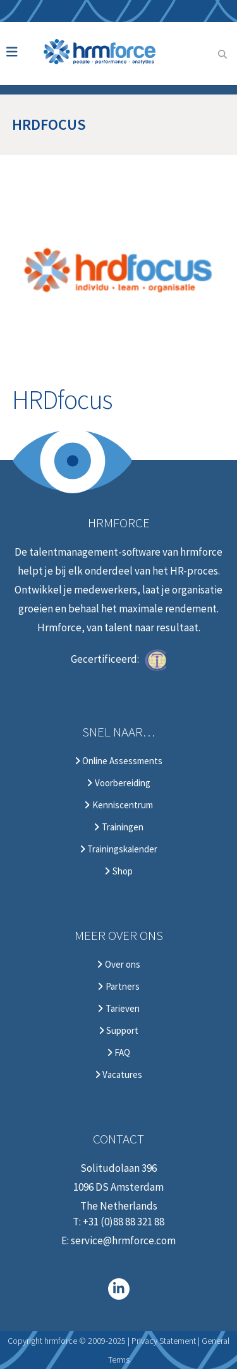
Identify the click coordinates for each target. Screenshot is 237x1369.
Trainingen (118, 827)
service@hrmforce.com (123, 1240)
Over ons (118, 964)
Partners (118, 986)
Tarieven (118, 1008)
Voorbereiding (118, 783)
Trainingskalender (118, 849)
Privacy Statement (163, 1340)
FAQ (118, 1052)
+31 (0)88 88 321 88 (123, 1222)
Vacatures (118, 1074)
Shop (118, 871)
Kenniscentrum (118, 805)
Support (118, 1030)
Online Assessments (118, 761)
